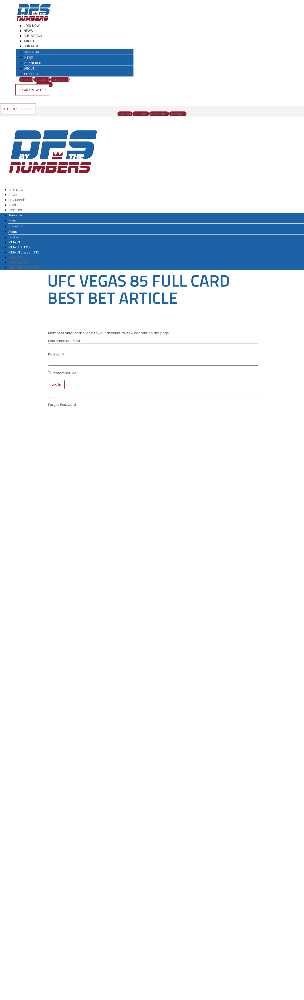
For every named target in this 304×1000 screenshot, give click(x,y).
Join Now (32, 26)
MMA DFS (15, 242)
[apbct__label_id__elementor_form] (153, 393)
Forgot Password (62, 404)
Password (56, 354)
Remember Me (62, 373)
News (28, 31)
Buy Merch (33, 36)
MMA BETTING (19, 247)
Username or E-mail (64, 341)
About (29, 41)
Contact (31, 46)
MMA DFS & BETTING (24, 252)
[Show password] (51, 369)
